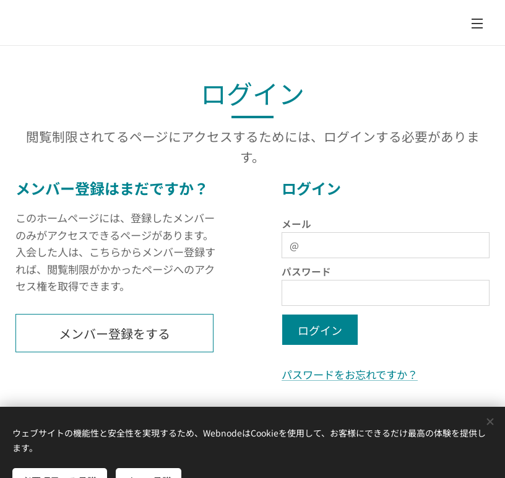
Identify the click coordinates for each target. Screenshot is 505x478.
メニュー (477, 23)
